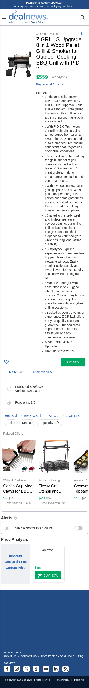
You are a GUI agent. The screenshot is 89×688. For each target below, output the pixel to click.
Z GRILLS (73, 415)
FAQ (80, 656)
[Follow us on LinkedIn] (55, 668)
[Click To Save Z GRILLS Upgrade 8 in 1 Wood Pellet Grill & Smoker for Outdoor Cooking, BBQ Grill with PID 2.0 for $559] (6, 362)
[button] (44, 192)
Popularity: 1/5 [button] (50, 423)
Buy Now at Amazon (50, 84)
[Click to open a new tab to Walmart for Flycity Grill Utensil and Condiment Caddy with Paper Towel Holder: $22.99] (54, 473)
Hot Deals (11, 415)
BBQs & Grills (34, 415)
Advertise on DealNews (57, 656)
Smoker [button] (27, 423)
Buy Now (47, 576)
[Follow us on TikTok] (36, 668)
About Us (10, 656)
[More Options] (81, 33)
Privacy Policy (62, 680)
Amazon (54, 415)
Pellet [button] (11, 423)
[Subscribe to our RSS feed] (65, 668)
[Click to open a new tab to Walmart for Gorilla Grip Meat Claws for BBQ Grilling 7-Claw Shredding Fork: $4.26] (19, 473)
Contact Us (28, 656)
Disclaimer (79, 680)
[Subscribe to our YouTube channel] (46, 668)
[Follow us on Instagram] (16, 668)
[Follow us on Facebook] (7, 668)
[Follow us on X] (26, 668)
